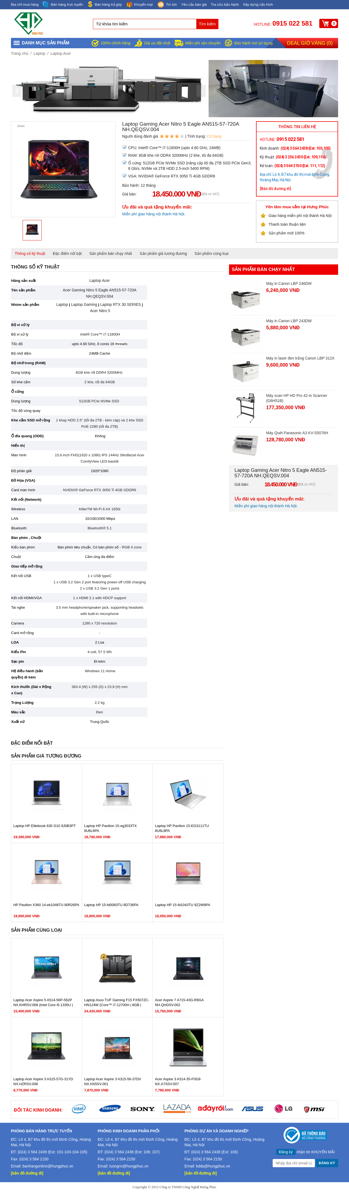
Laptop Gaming (83, 304)
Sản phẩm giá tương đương (163, 253)
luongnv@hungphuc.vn (128, 1166)
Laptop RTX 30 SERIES (120, 304)
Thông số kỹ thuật (30, 253)
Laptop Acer (60, 53)
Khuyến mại (139, 4)
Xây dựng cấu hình (258, 4)
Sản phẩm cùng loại (211, 253)
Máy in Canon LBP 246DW (289, 283)
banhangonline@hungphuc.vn (48, 1166)
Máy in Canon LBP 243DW (289, 321)
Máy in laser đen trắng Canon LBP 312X (300, 358)
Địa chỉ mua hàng (24, 4)
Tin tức (167, 5)
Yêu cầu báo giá (194, 4)
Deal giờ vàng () (310, 43)
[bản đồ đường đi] (27, 1173)
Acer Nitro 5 (100, 311)
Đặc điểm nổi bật (67, 253)
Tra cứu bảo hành (225, 4)
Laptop (39, 53)
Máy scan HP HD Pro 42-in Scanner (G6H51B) (296, 398)
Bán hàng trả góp (104, 4)
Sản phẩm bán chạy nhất (110, 253)
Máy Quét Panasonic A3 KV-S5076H (297, 433)
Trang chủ (19, 53)
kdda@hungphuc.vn (213, 1166)
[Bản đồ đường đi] (275, 188)
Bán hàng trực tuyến (63, 4)
